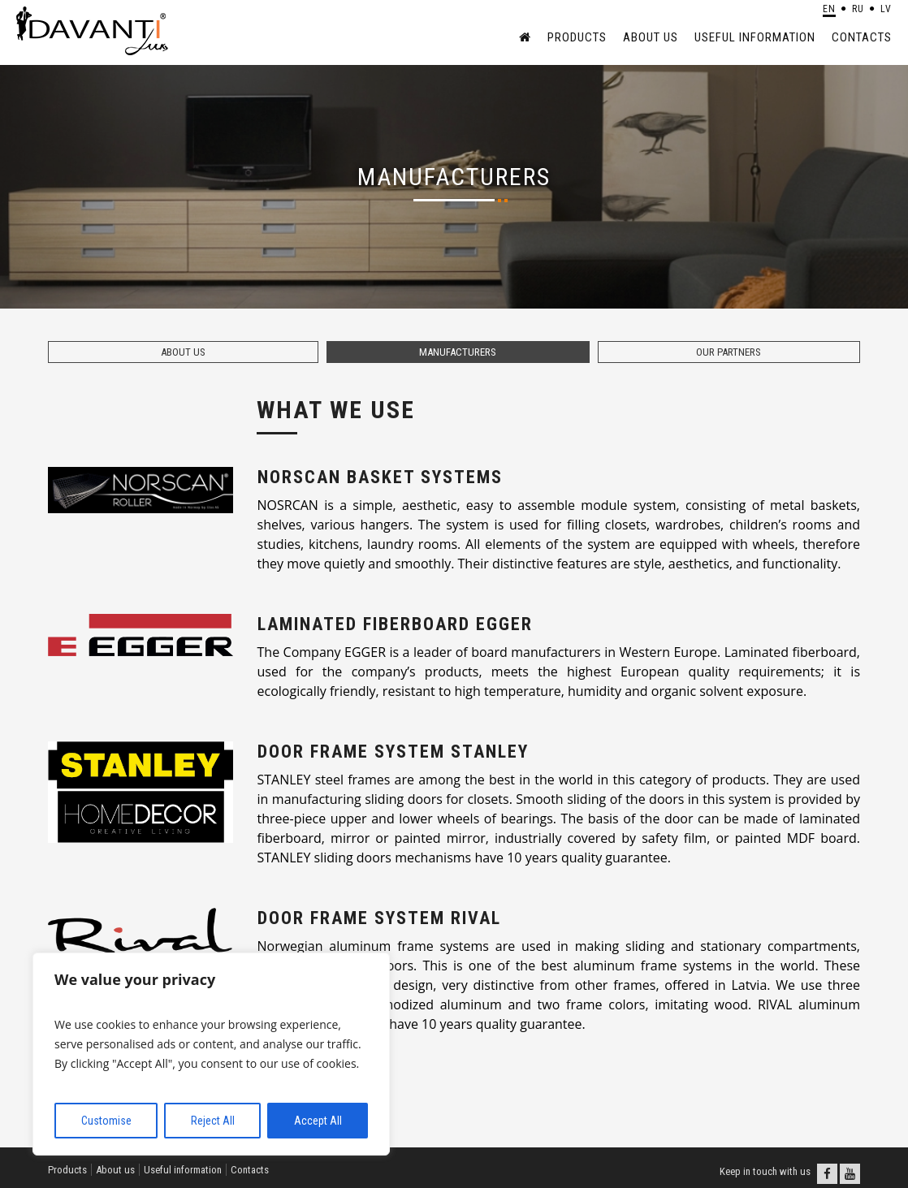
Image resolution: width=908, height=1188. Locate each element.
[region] (211, 1054)
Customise (106, 1120)
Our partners (728, 352)
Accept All (318, 1120)
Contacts (862, 37)
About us (650, 37)
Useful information (754, 37)
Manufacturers (457, 352)
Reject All (213, 1120)
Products (577, 37)
